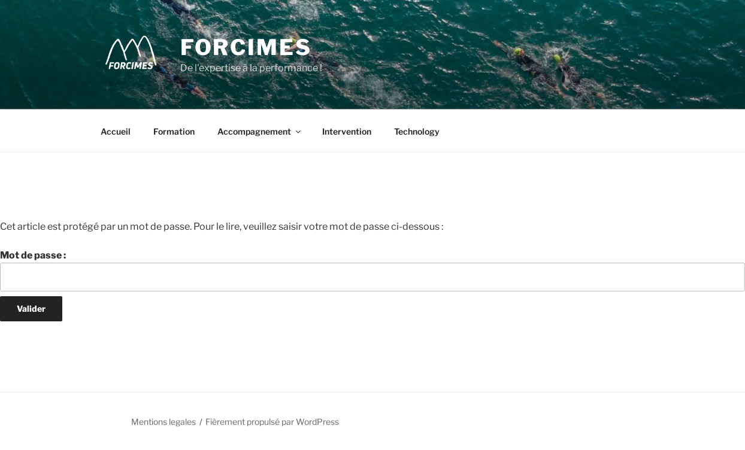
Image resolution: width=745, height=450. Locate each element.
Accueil (116, 131)
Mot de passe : (372, 270)
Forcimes (246, 47)
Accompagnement (259, 131)
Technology (417, 131)
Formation (174, 131)
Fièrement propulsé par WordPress (272, 421)
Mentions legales (163, 421)
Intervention (346, 131)
